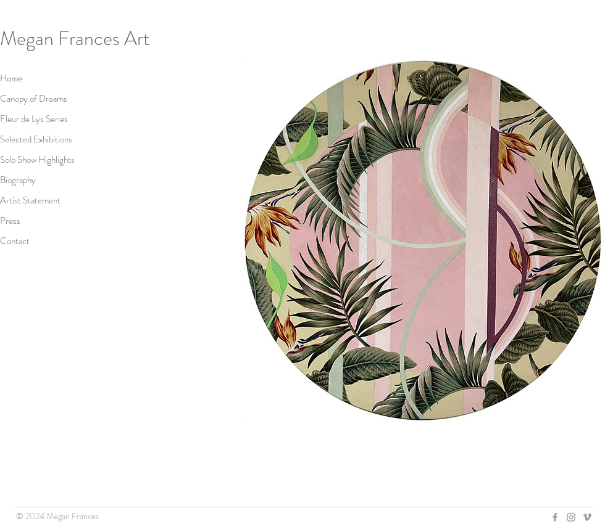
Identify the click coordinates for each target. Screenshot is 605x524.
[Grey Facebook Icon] (555, 517)
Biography (18, 180)
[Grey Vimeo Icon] (587, 517)
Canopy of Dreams (33, 98)
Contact (15, 241)
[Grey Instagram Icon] (571, 517)
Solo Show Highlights (37, 159)
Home (11, 78)
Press (10, 220)
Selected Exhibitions (36, 139)
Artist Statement (30, 200)
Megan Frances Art (75, 38)
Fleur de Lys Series (34, 119)
